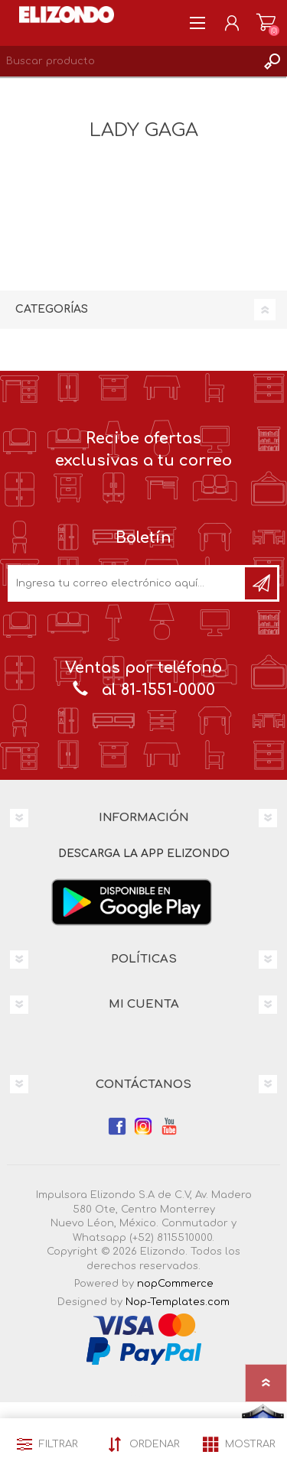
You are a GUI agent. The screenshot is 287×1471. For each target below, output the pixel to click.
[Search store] (128, 61)
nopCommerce (175, 1283)
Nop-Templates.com (178, 1302)
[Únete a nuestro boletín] (127, 583)
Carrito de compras (266, 23)
